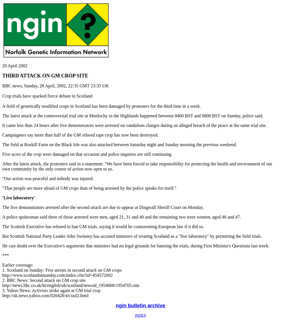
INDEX (140, 315)
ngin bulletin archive (140, 305)
